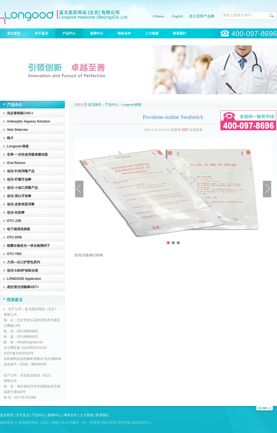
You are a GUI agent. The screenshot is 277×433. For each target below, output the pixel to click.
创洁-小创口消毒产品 (22, 188)
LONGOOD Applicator (24, 279)
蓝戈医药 (94, 105)
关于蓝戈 (41, 33)
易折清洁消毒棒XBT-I (23, 287)
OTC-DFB (14, 237)
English (177, 16)
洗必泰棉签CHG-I (20, 113)
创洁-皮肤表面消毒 (21, 204)
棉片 (10, 138)
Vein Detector (17, 130)
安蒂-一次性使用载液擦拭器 (27, 154)
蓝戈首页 (13, 33)
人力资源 (152, 33)
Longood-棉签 (18, 146)
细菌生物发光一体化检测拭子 (28, 246)
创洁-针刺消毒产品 (21, 171)
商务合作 (124, 33)
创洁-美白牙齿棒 (19, 196)
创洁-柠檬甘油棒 (19, 179)
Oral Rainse (16, 163)
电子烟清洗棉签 (18, 229)
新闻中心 (96, 33)
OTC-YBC (14, 254)
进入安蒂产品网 (201, 16)
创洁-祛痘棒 (16, 212)
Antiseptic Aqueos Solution (28, 121)
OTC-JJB (14, 221)
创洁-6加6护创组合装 (22, 270)
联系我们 (179, 33)
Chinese (158, 16)
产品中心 (69, 33)
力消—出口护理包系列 (23, 262)
